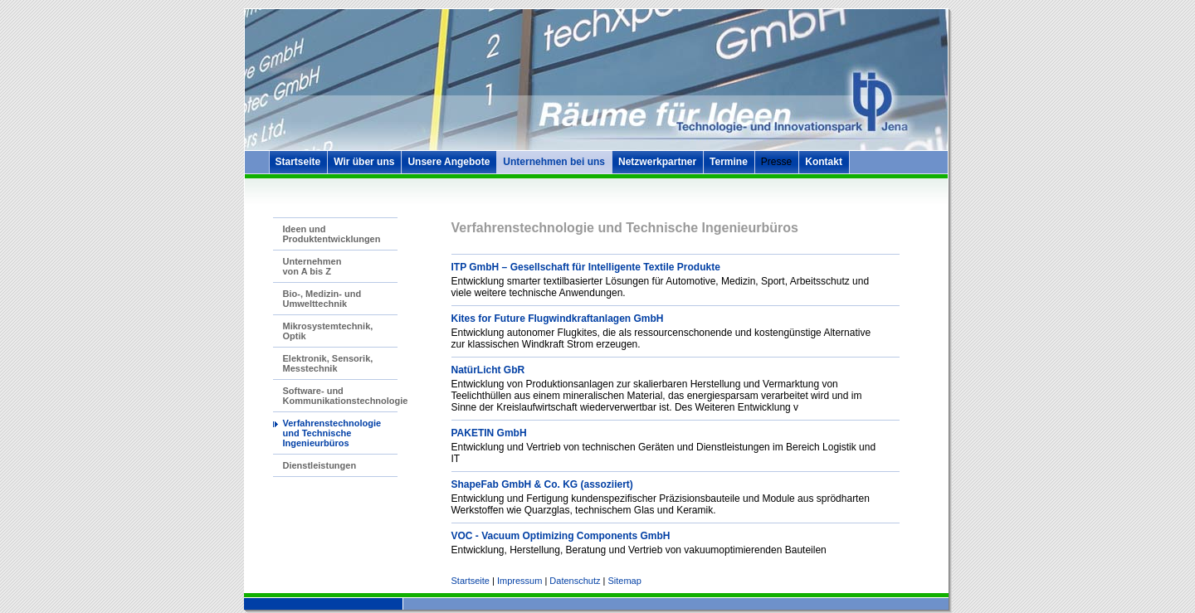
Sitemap (624, 581)
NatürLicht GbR (488, 370)
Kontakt (823, 162)
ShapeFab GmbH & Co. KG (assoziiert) (542, 484)
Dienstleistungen (320, 465)
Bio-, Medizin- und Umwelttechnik (322, 299)
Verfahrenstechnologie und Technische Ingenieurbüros (332, 433)
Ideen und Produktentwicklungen (332, 234)
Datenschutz (574, 581)
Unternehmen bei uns (554, 162)
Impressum (519, 581)
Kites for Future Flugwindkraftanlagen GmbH (557, 318)
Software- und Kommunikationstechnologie (345, 396)
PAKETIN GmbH (489, 433)
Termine (729, 162)
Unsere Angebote (448, 162)
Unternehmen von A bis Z (312, 266)
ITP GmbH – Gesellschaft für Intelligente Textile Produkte (585, 267)
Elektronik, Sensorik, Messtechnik (328, 363)
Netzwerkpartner (657, 162)
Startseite (298, 162)
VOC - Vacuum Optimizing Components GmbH (561, 536)
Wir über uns (364, 162)
